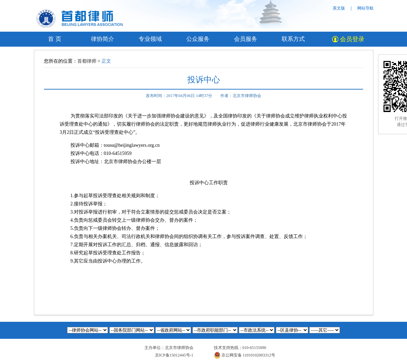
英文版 (339, 8)
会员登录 (348, 39)
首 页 (54, 39)
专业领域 (150, 39)
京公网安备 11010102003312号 (245, 355)
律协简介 (102, 39)
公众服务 (197, 39)
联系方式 (293, 39)
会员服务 (245, 39)
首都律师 (86, 61)
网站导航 (365, 8)
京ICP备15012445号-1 (174, 355)
